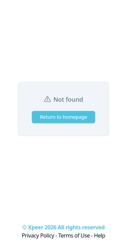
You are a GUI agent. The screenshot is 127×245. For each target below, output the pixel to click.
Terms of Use (74, 235)
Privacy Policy (38, 235)
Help (99, 235)
